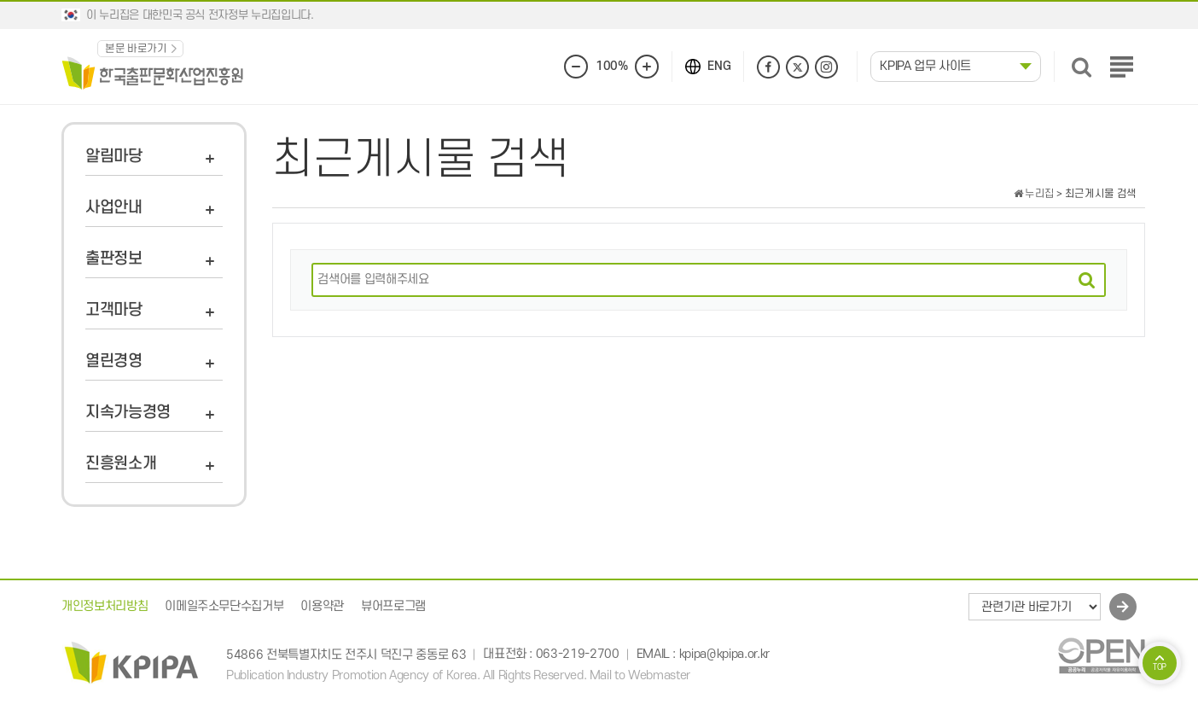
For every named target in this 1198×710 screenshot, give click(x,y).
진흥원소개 (120, 464)
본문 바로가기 (136, 49)
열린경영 (113, 361)
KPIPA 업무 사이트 (925, 66)
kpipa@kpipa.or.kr (724, 655)
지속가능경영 (128, 413)
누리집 (1034, 194)
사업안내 (113, 208)
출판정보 (113, 259)
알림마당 (113, 157)
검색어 (304, 263)
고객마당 (113, 310)
